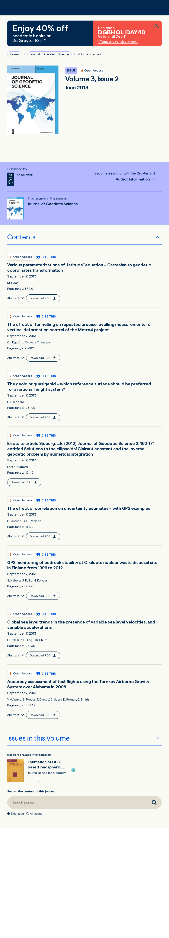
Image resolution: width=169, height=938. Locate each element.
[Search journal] (77, 802)
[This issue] (8, 813)
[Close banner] (157, 26)
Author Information (133, 179)
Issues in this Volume (38, 738)
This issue (17, 813)
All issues (36, 813)
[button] (73, 770)
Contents (21, 237)
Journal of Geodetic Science (49, 54)
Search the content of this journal (31, 791)
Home (14, 54)
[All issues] (27, 813)
